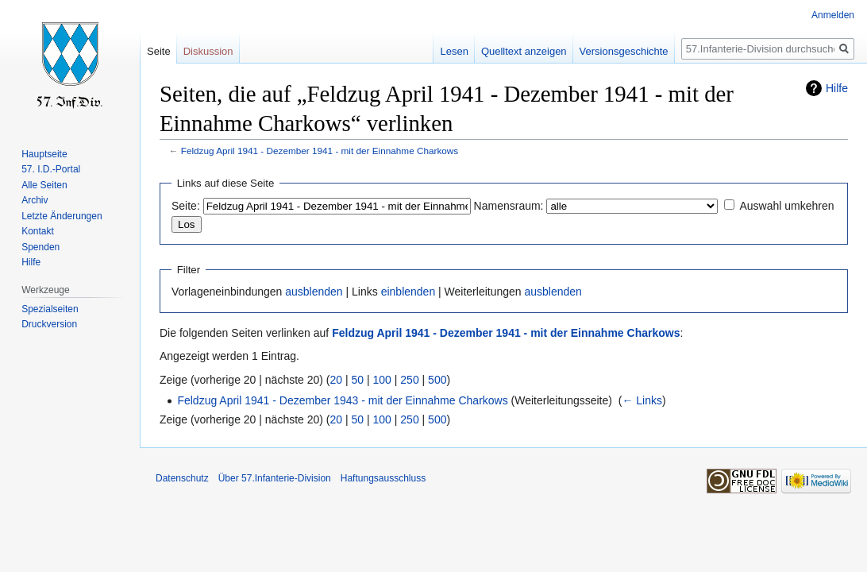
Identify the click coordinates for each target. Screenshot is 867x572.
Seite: (185, 205)
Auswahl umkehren (786, 205)
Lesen (454, 51)
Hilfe (837, 88)
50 (358, 379)
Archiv (34, 200)
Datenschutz (182, 478)
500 (437, 379)
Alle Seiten (44, 185)
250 (409, 379)
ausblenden (313, 291)
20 (336, 379)
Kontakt (37, 231)
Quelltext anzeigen (524, 51)
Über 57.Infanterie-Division (274, 478)
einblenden (408, 291)
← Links (642, 400)
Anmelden (832, 15)
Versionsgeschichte (624, 51)
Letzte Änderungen (61, 216)
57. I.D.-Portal (50, 169)
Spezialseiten (49, 309)
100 (382, 379)
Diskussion (208, 51)
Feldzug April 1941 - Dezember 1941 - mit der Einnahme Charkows (319, 150)
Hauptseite (44, 154)
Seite (159, 51)
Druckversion (49, 324)
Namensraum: (509, 205)
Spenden (40, 247)
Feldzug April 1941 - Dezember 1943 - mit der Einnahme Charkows (342, 400)
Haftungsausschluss (383, 478)
